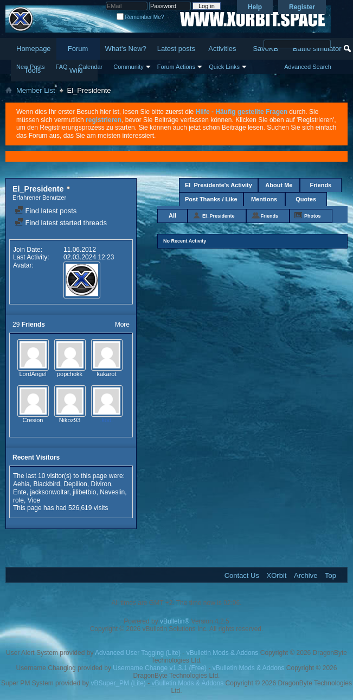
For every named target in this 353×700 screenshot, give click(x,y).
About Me (278, 185)
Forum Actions (176, 66)
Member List (35, 90)
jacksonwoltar (49, 492)
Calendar (91, 66)
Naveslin (112, 492)
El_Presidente (218, 216)
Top (330, 575)
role (18, 500)
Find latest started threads (61, 223)
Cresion (33, 420)
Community (128, 66)
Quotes (306, 199)
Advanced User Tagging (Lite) (138, 653)
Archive (305, 575)
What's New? (125, 48)
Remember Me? (140, 17)
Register (302, 7)
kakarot (106, 374)
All (172, 215)
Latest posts (176, 48)
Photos (312, 216)
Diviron (101, 484)
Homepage (33, 48)
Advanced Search (307, 66)
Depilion (75, 484)
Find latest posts (45, 211)
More (122, 324)
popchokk (69, 374)
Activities (222, 48)
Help (255, 7)
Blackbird (46, 484)
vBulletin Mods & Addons (223, 653)
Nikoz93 (70, 420)
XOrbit (277, 575)
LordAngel (32, 374)
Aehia (21, 484)
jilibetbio (84, 492)
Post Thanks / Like (211, 199)
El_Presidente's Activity (218, 185)
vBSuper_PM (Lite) (118, 683)
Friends (321, 185)
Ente (20, 492)
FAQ (62, 66)
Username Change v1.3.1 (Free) (160, 668)
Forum (78, 48)
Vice (34, 500)
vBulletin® (174, 621)
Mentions (264, 199)
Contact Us (241, 575)
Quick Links (224, 66)
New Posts (30, 66)
